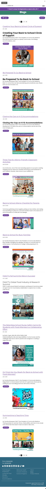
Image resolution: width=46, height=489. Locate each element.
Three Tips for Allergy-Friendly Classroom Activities (21, 163)
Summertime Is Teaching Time (16, 417)
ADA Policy (33, 486)
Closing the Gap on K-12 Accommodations (21, 118)
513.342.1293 (9, 463)
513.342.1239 (8, 465)
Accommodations (7, 481)
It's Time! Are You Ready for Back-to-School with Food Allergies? (22, 375)
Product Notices (34, 476)
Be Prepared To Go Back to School (18, 75)
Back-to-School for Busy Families (17, 237)
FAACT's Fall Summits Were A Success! (20, 278)
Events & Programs (22, 476)
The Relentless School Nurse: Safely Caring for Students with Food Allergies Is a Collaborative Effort (22, 329)
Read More (6, 45)
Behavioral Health (21, 472)
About (32, 472)
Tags (5, 18)
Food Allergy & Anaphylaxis (6, 472)
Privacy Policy (40, 486)
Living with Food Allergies (6, 476)
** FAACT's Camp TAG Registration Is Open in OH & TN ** (23, 9)
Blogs (31, 474)
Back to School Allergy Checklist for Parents (22, 205)
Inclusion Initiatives (22, 474)
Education (5, 479)
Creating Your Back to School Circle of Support (20, 27)
